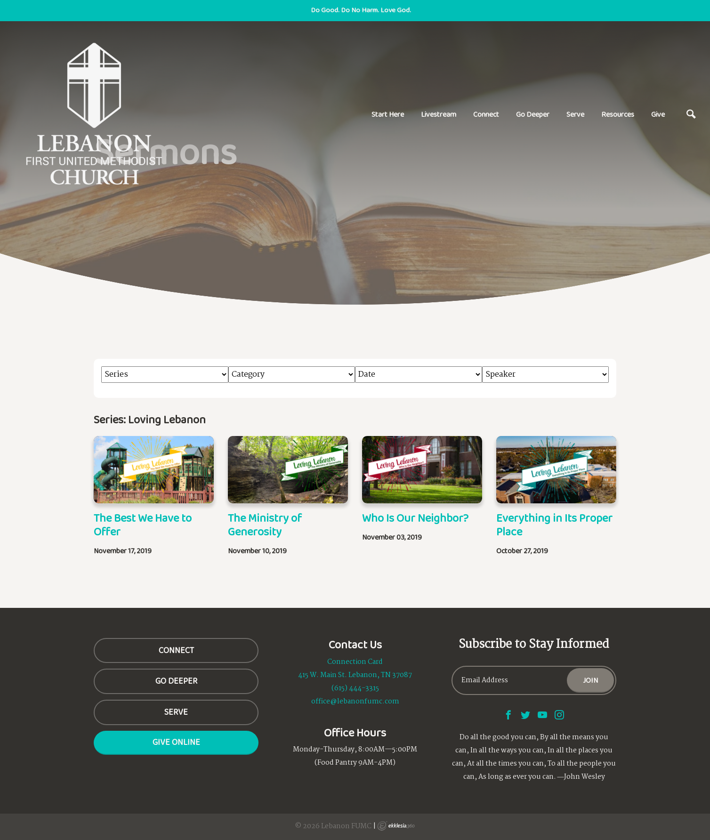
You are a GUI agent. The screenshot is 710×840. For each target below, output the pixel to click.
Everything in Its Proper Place (554, 524)
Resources (617, 114)
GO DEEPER (176, 681)
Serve (575, 114)
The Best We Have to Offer (143, 524)
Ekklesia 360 (396, 826)
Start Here (387, 114)
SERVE (176, 712)
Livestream (438, 114)
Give (658, 114)
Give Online (176, 742)
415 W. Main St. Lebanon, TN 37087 (355, 675)
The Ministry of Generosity (265, 524)
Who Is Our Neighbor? (415, 517)
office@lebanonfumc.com (355, 701)
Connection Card (355, 662)
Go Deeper (532, 114)
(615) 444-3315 (355, 688)
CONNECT (176, 650)
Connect (486, 114)
